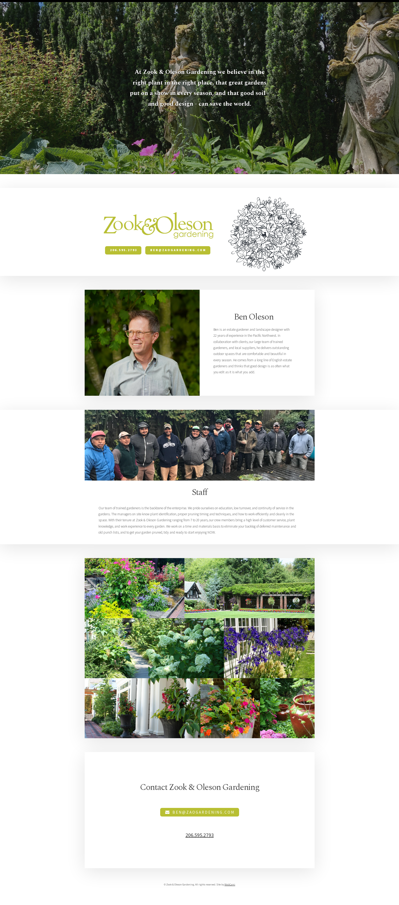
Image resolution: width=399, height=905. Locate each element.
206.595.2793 (123, 250)
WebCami (229, 884)
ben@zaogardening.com (178, 250)
